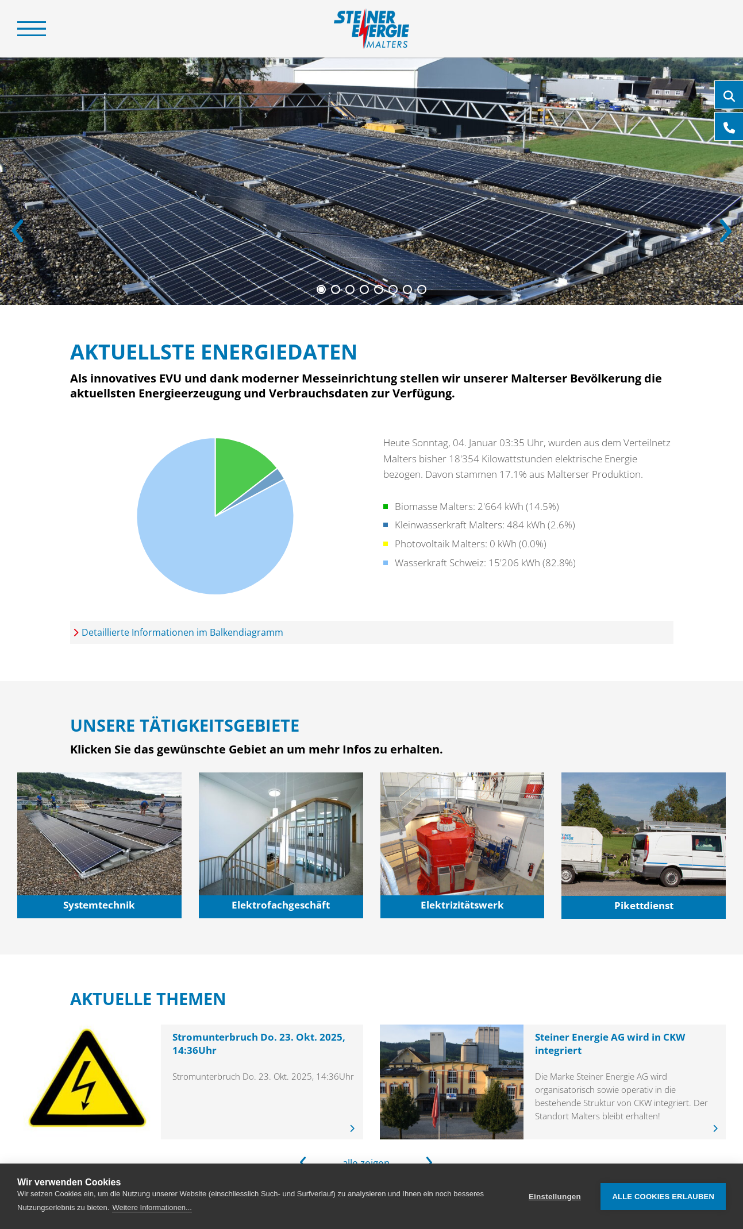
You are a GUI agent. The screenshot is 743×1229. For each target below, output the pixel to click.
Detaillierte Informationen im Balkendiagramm (182, 632)
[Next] (725, 230)
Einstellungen (555, 1196)
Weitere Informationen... (152, 1207)
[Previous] (17, 230)
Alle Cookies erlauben (663, 1196)
